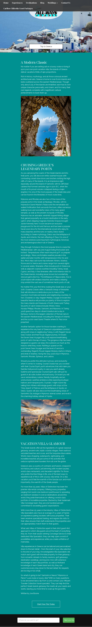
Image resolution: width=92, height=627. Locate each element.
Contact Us (65, 3)
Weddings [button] (53, 3)
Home (6, 3)
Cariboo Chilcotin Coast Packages (18, 8)
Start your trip (69, 620)
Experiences (17, 3)
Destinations (31, 3)
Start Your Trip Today (46, 604)
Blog (42, 3)
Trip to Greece (46, 46)
